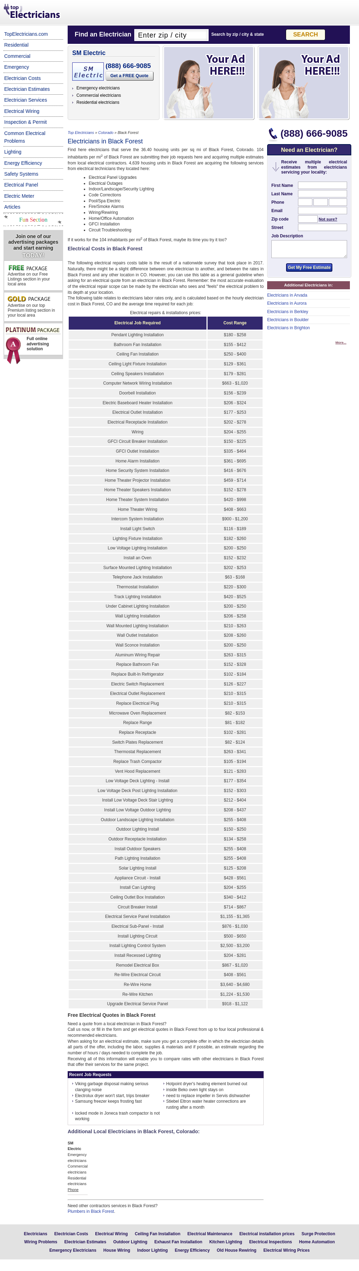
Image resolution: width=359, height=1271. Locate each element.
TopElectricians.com (26, 34)
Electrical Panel (21, 185)
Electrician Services (25, 100)
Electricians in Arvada (287, 298)
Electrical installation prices (266, 1233)
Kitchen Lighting (225, 1241)
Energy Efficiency (23, 163)
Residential (16, 45)
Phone (277, 202)
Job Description (287, 236)
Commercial (17, 56)
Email (277, 210)
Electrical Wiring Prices (286, 1250)
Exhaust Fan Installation (178, 1241)
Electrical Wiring (21, 111)
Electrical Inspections (270, 1241)
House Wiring (116, 1250)
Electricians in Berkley (287, 314)
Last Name (282, 193)
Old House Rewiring (236, 1250)
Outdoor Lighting (130, 1241)
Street (277, 227)
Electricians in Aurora (286, 306)
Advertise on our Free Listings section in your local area (29, 275)
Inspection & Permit (25, 122)
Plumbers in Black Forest (91, 1211)
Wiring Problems (40, 1241)
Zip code (280, 219)
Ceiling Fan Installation (157, 1233)
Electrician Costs (22, 78)
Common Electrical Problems (24, 137)
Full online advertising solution (33, 341)
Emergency (16, 67)
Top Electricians (33, 12)
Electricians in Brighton (288, 331)
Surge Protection (318, 1233)
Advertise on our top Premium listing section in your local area (31, 307)
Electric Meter (19, 196)
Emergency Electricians (72, 1250)
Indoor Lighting (152, 1250)
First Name (282, 185)
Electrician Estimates (27, 89)
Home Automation (317, 1241)
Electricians (35, 1233)
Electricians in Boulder (288, 322)
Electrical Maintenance (210, 1233)
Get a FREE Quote (129, 75)
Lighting (12, 152)
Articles (12, 207)
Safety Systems (21, 174)
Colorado (105, 132)
